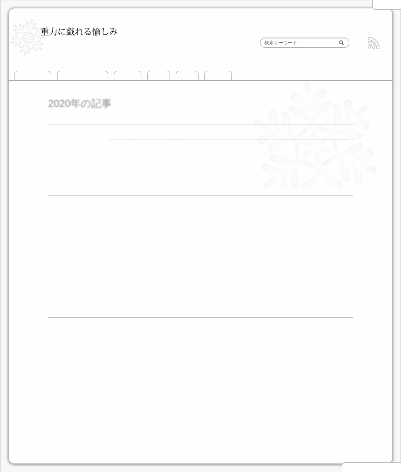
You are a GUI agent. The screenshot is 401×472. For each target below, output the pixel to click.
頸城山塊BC (229, 352)
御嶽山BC (339, 362)
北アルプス (125, 396)
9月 (106, 269)
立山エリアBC (320, 352)
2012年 (64, 289)
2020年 (64, 227)
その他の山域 (249, 396)
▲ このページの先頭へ (371, 467)
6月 (170, 279)
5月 (154, 279)
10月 (236, 290)
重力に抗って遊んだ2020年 (147, 119)
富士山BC (106, 372)
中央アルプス (165, 396)
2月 (90, 258)
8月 (106, 238)
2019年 (64, 237)
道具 (60, 435)
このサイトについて (82, 76)
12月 (92, 227)
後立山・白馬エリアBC (164, 362)
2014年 (64, 268)
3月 (106, 258)
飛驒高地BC (194, 372)
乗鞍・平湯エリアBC (288, 362)
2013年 (64, 279)
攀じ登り (127, 76)
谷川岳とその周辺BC (178, 352)
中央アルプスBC (148, 372)
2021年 (64, 216)
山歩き (187, 76)
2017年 (64, 247)
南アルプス (206, 396)
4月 (122, 258)
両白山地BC (233, 372)
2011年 (64, 300)
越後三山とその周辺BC (114, 352)
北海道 (93, 396)
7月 (90, 238)
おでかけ (218, 76)
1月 (90, 216)
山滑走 (159, 76)
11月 (220, 279)
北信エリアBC (275, 352)
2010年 (64, 310)
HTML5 (242, 456)
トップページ (33, 76)
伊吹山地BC (276, 372)
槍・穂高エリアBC (229, 362)
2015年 (64, 258)
